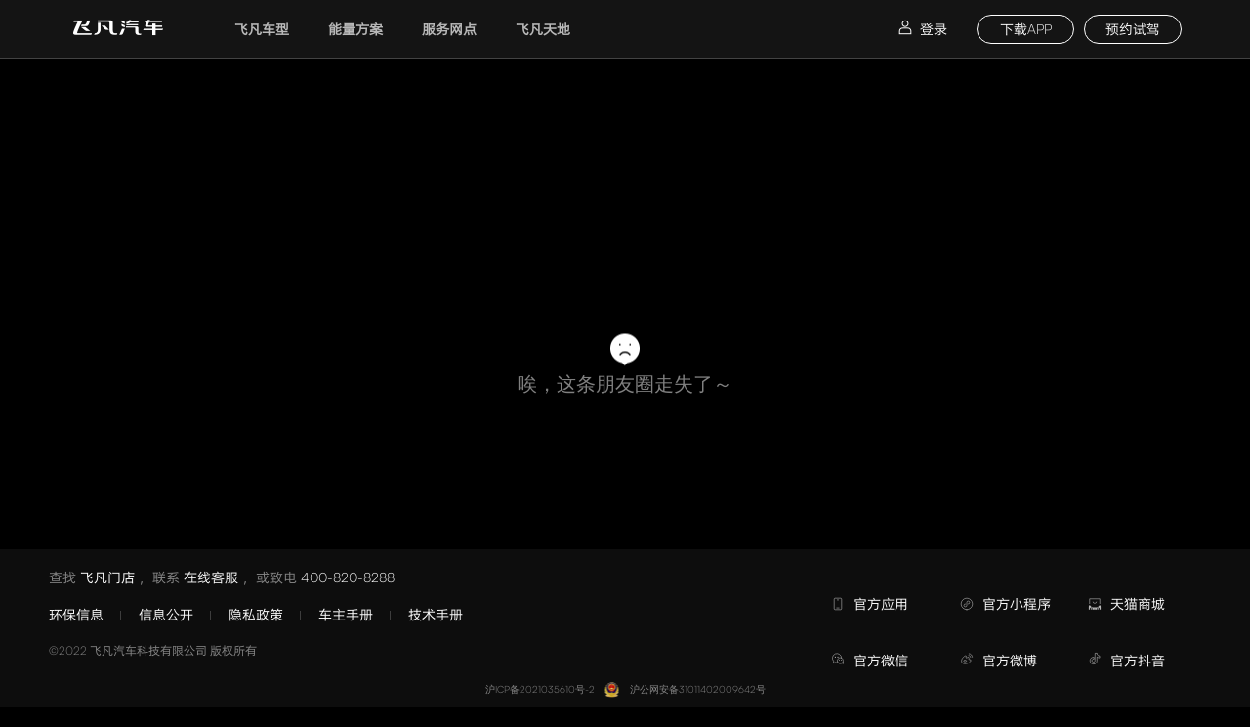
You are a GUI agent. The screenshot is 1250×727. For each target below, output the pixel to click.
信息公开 (166, 614)
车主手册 (345, 614)
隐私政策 (256, 614)
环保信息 (76, 614)
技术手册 (435, 614)
